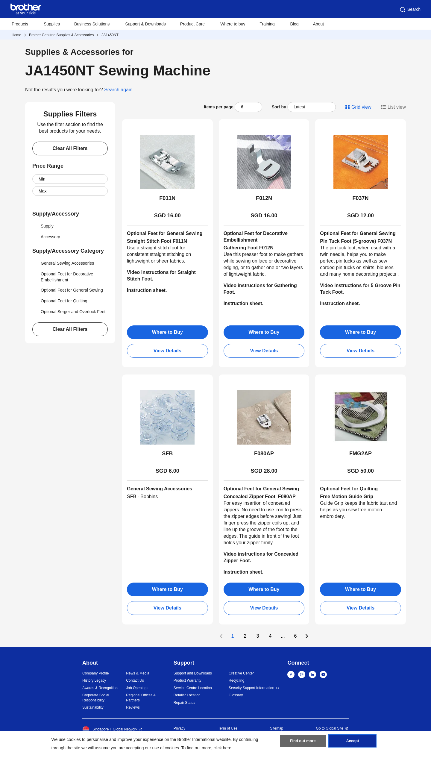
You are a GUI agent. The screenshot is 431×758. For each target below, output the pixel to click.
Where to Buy (167, 332)
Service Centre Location (193, 688)
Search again (118, 89)
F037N (361, 198)
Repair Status (184, 703)
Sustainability (93, 707)
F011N (167, 198)
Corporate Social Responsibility (95, 697)
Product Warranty (187, 680)
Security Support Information (251, 688)
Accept (353, 743)
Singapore (95, 729)
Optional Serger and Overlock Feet (68, 311)
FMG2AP (360, 454)
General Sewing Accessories (63, 263)
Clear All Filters (70, 148)
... (283, 636)
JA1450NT (110, 35)
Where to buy (232, 24)
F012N (264, 198)
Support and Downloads (193, 673)
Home (16, 35)
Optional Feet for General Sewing (67, 290)
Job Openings (137, 688)
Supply (43, 226)
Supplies (52, 24)
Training (266, 24)
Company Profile (95, 673)
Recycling (236, 680)
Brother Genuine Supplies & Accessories (61, 35)
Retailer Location (187, 695)
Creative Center (241, 673)
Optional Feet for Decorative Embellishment (62, 276)
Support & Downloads (145, 24)
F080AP (264, 454)
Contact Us (135, 680)
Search (410, 9)
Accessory (46, 236)
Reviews (132, 707)
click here (222, 747)
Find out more (303, 743)
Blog (294, 24)
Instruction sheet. (243, 303)
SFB (167, 454)
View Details (167, 350)
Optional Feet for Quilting (59, 300)
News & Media (137, 673)
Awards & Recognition (100, 688)
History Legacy (94, 680)
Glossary (236, 695)
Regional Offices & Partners (141, 697)
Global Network (125, 729)
